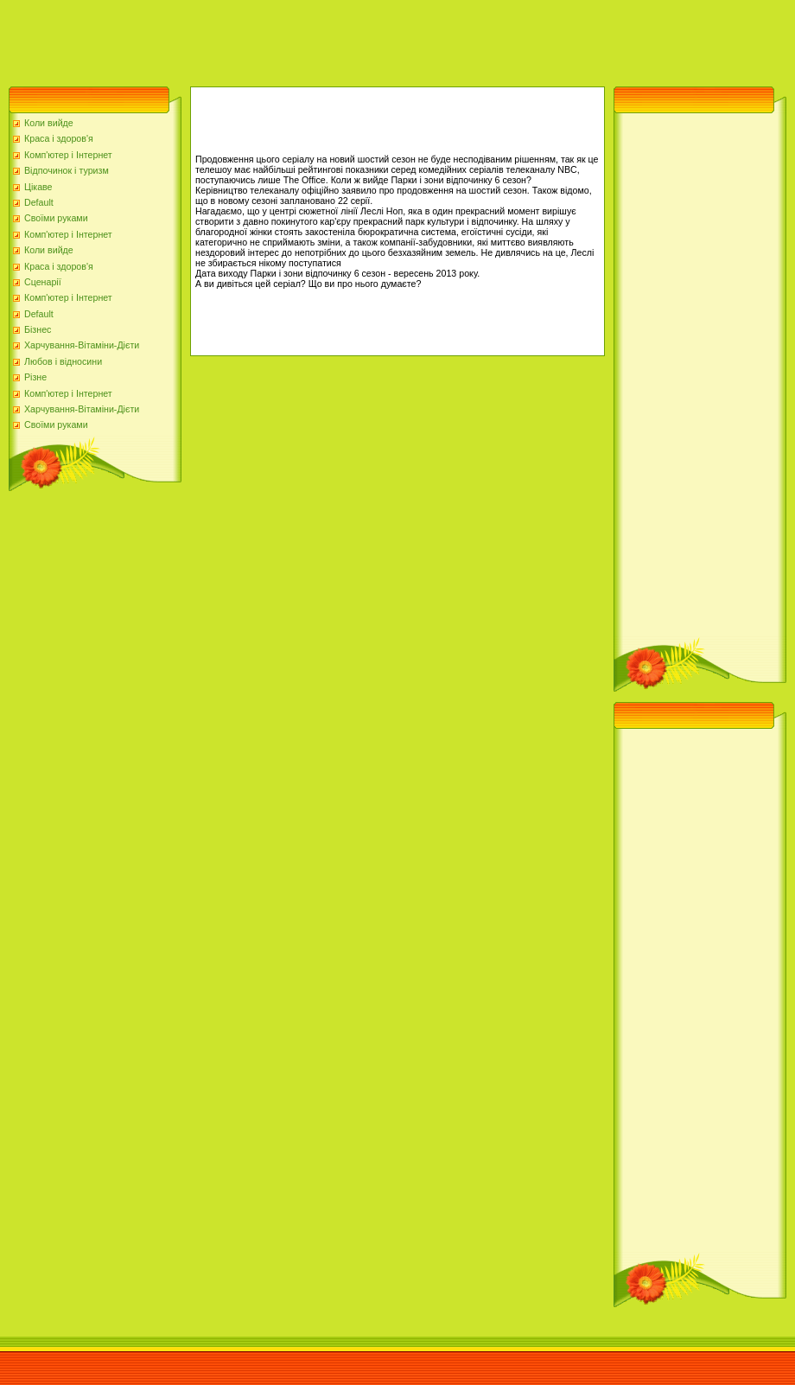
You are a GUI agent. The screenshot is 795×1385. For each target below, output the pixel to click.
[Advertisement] (314, 39)
